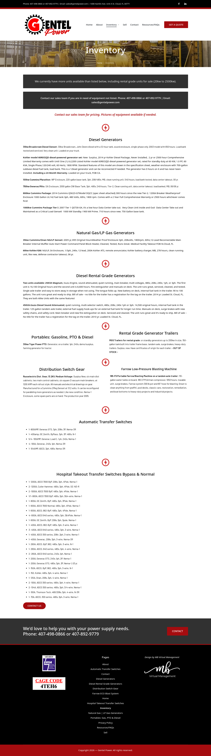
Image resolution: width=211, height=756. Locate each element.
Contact (105, 673)
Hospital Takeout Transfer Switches (105, 703)
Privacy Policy (105, 722)
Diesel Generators (105, 678)
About (105, 664)
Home (105, 698)
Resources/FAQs (105, 727)
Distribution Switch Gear (105, 688)
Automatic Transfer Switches (106, 668)
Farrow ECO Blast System (105, 693)
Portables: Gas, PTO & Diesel (106, 717)
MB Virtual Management (167, 657)
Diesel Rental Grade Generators (105, 683)
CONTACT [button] (177, 631)
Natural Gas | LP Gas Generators (105, 712)
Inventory (105, 707)
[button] (176, 24)
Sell (105, 732)
